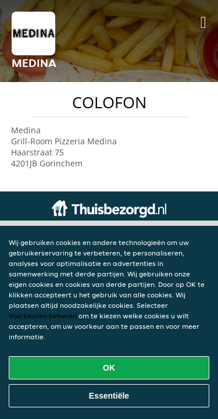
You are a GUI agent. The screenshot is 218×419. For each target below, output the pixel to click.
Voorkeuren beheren (43, 315)
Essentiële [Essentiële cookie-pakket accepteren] (109, 395)
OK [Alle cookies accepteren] (109, 367)
